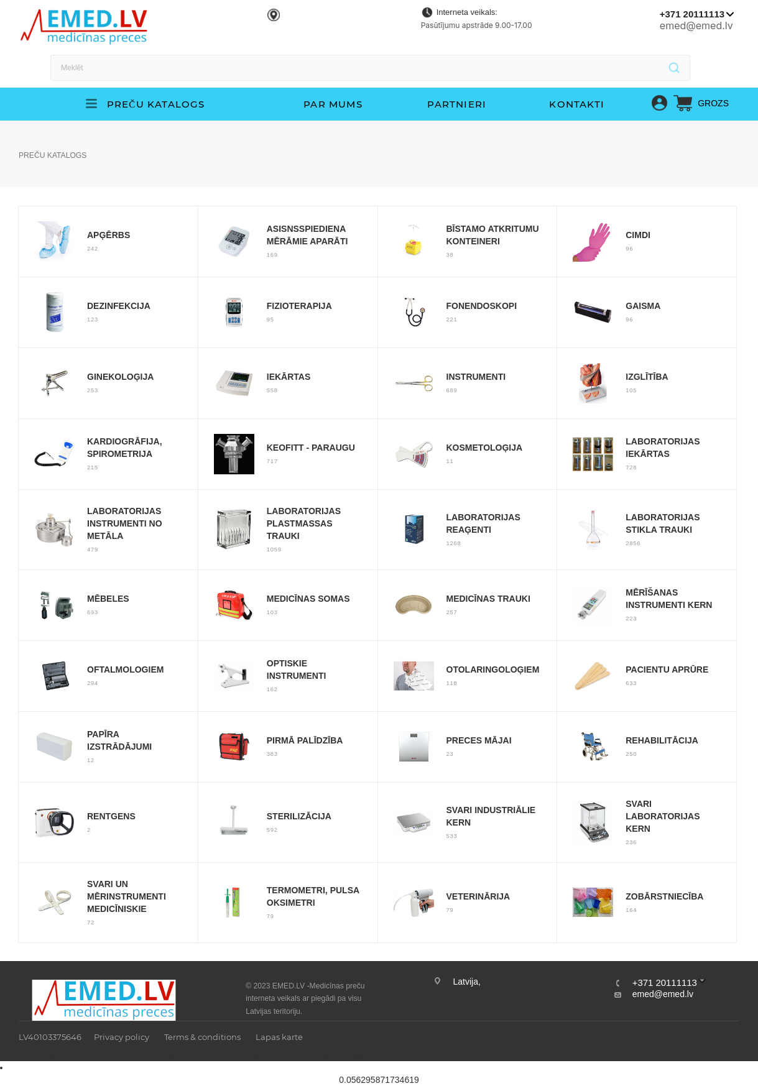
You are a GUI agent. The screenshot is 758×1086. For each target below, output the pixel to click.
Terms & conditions (202, 1037)
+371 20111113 (692, 14)
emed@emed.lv (696, 25)
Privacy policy (121, 1037)
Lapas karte (279, 1037)
